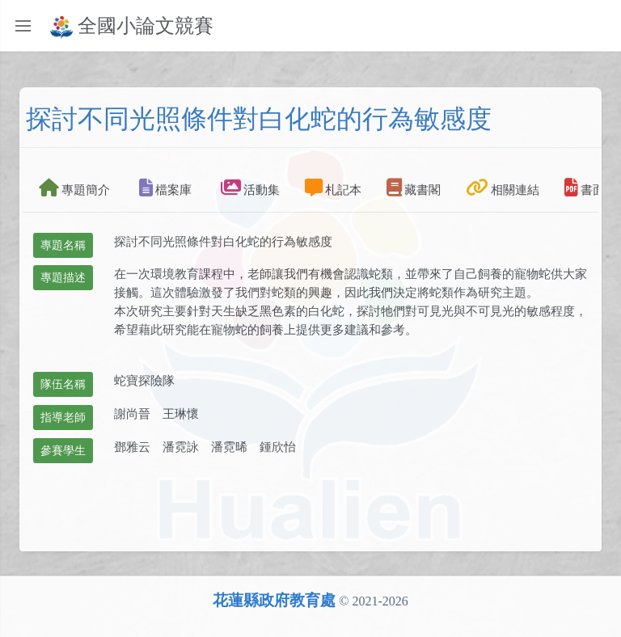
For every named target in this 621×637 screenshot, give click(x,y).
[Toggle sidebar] (22, 25)
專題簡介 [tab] (74, 187)
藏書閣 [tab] (414, 187)
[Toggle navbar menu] (610, 26)
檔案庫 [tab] (165, 187)
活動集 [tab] (250, 187)
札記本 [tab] (333, 187)
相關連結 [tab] (502, 187)
